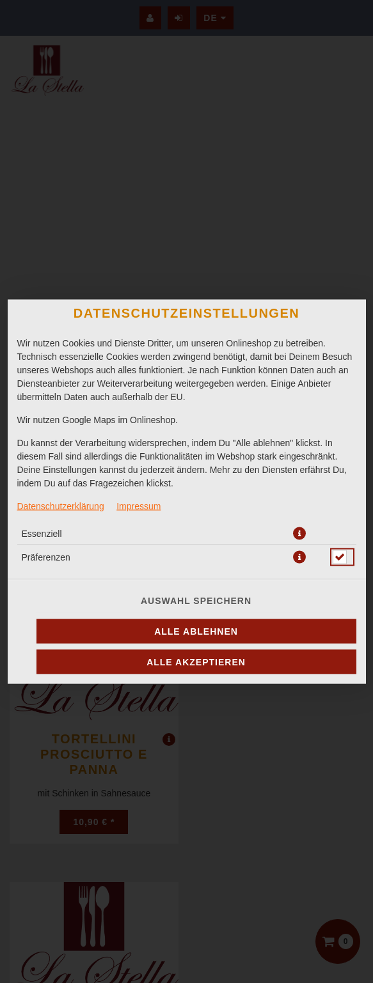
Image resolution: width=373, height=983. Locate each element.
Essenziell (42, 534)
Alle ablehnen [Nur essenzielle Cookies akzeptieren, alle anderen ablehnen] (196, 631)
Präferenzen (46, 557)
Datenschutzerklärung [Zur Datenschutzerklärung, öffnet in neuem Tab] (60, 506)
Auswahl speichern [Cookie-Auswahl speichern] (196, 601)
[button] (299, 533)
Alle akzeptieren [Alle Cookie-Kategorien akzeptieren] (196, 662)
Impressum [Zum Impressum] (138, 506)
